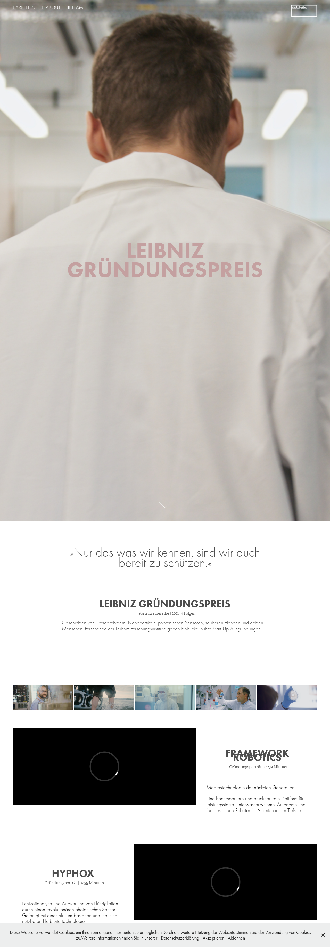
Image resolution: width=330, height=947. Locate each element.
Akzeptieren (213, 938)
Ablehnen (236, 938)
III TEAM (75, 7)
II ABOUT (51, 7)
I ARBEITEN (24, 7)
